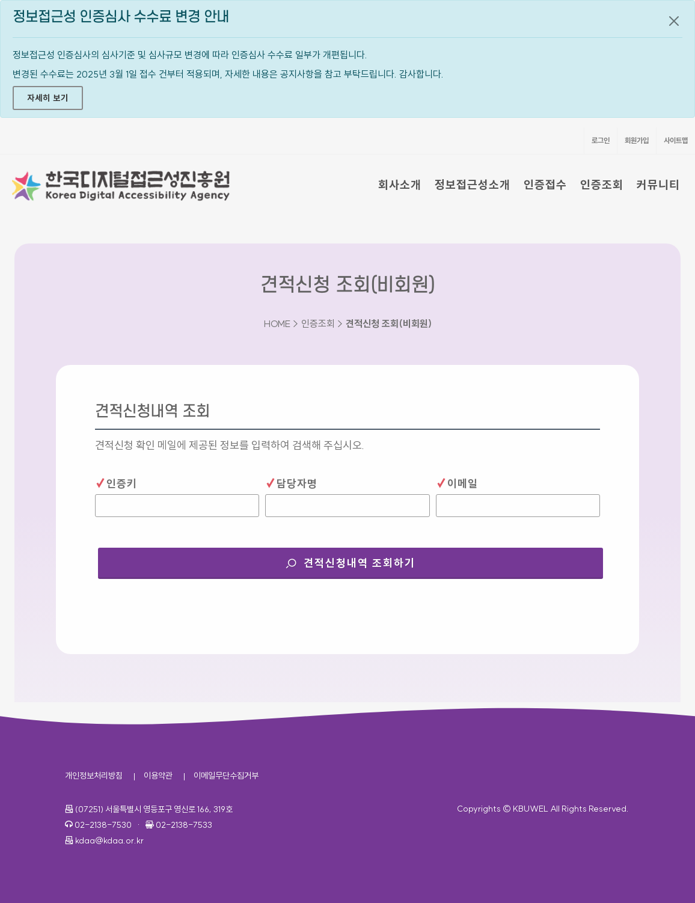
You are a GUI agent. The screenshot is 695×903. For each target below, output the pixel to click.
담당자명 (291, 482)
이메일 (457, 482)
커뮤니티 (658, 184)
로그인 (601, 140)
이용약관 (158, 775)
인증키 (116, 482)
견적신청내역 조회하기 (372, 559)
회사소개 (399, 184)
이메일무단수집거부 (226, 775)
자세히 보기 (48, 98)
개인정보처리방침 (94, 775)
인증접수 (545, 184)
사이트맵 (676, 140)
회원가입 (637, 140)
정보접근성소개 (472, 184)
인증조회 (601, 184)
